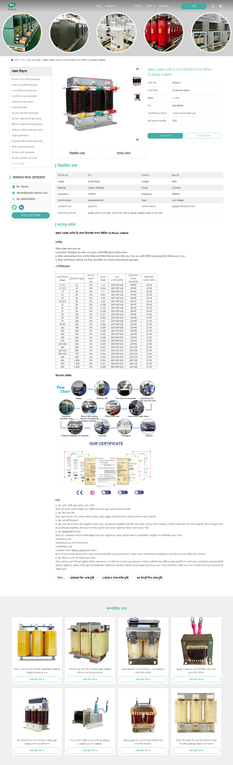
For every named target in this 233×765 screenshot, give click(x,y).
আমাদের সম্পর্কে (112, 6)
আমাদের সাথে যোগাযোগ (166, 6)
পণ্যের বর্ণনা (123, 153)
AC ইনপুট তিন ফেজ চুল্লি (149, 577)
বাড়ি (98, 6)
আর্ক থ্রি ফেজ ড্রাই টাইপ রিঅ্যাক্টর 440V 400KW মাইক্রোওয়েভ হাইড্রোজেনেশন (90, 671)
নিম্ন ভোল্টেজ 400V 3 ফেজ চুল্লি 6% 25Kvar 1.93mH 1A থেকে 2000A (90, 742)
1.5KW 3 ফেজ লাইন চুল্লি (115, 577)
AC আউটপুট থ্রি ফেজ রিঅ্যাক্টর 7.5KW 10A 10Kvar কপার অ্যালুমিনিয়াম (37, 742)
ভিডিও (139, 6)
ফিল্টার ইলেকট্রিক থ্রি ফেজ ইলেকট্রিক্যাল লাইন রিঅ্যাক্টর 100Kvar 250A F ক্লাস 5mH (196, 742)
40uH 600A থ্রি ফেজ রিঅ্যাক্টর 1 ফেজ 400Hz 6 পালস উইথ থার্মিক (143, 671)
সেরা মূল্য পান (165, 136)
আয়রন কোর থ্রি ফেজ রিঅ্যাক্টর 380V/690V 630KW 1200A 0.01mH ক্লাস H (37, 671)
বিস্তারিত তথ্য (77, 153)
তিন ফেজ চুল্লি (33, 60)
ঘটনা (150, 6)
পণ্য (127, 6)
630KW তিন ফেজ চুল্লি (82, 577)
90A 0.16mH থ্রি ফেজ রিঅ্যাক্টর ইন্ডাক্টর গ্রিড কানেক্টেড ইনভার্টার (143, 742)
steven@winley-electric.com (32, 192)
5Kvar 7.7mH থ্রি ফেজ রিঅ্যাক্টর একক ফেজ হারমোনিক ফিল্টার (196, 671)
